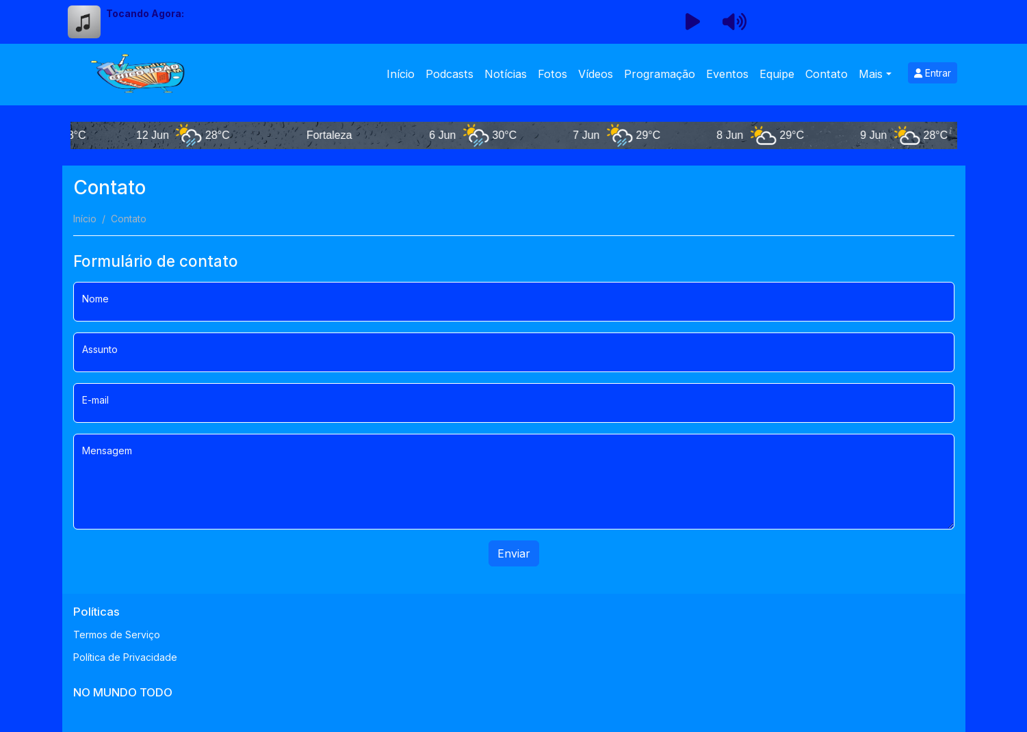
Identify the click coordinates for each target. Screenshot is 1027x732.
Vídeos (595, 74)
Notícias (505, 74)
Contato (826, 74)
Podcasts (449, 74)
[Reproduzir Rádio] (693, 21)
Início (401, 74)
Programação (659, 74)
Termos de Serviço (116, 634)
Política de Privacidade (125, 657)
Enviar (513, 553)
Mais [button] (871, 74)
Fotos (552, 74)
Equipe (776, 74)
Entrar (932, 73)
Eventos (727, 74)
